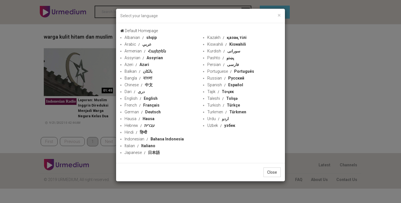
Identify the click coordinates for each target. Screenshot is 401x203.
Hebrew (140, 125)
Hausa (139, 118)
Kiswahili (226, 44)
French (142, 105)
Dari (135, 91)
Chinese (139, 85)
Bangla (138, 78)
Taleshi (222, 98)
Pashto (220, 58)
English (141, 98)
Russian (225, 78)
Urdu (218, 118)
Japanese (142, 152)
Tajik (220, 91)
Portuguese (230, 71)
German (143, 112)
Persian (223, 64)
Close (272, 172)
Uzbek (221, 125)
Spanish (225, 85)
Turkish (223, 105)
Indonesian (154, 139)
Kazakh (227, 37)
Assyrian (144, 58)
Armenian (145, 51)
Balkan (138, 71)
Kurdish (223, 51)
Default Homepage (139, 30)
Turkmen (226, 112)
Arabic (138, 44)
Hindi (136, 132)
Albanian (141, 37)
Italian (140, 146)
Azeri (137, 64)
